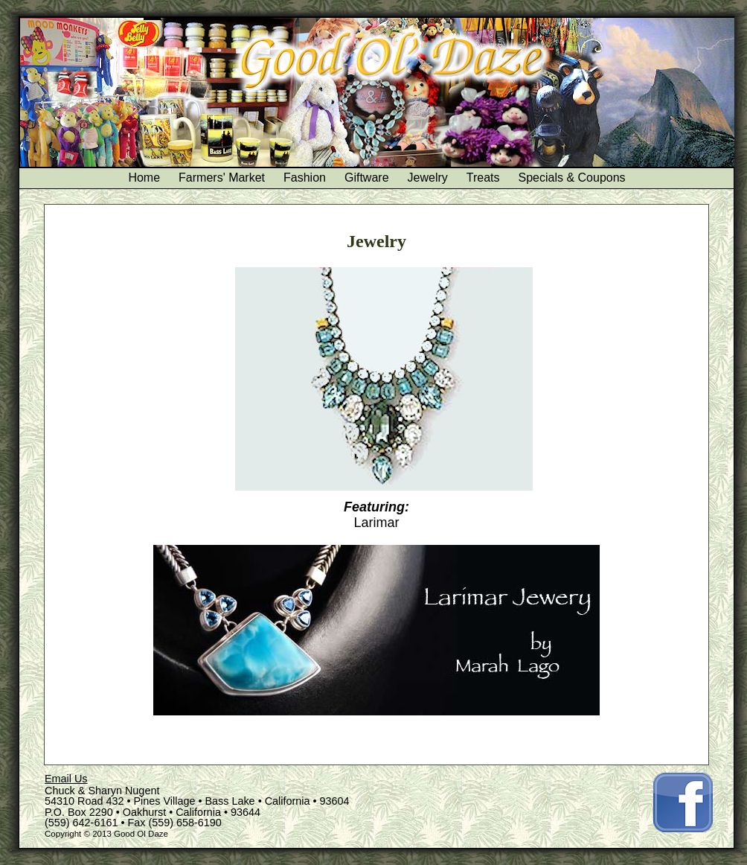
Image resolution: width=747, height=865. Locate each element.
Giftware (366, 177)
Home (144, 177)
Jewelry (428, 177)
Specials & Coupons (572, 177)
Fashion (304, 177)
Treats (483, 177)
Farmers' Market (222, 177)
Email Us (66, 779)
